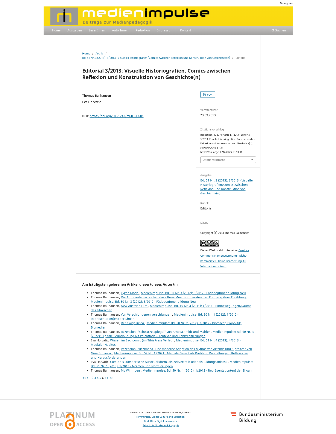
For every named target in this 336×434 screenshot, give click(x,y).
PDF (209, 94)
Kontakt (185, 30)
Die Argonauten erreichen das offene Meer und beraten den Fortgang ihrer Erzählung (184, 297)
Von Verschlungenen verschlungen (146, 314)
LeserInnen (97, 30)
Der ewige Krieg (133, 323)
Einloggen (286, 3)
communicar (143, 416)
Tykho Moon (130, 293)
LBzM (146, 421)
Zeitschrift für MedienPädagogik (161, 425)
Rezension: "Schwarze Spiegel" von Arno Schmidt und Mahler (166, 332)
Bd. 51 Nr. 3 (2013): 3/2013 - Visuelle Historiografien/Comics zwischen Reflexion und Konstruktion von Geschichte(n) (156, 58)
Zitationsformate (214, 160)
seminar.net (171, 421)
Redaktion (142, 30)
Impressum (165, 30)
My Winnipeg (131, 370)
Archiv (99, 53)
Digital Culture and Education (168, 416)
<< (84, 378)
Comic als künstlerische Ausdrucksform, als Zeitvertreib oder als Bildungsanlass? (169, 362)
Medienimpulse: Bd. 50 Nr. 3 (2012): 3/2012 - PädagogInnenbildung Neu (193, 293)
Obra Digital (157, 421)
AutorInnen (120, 30)
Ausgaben (74, 30)
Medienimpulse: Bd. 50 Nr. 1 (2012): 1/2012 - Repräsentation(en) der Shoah (197, 370)
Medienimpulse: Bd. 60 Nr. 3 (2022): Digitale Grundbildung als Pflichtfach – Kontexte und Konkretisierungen (172, 334)
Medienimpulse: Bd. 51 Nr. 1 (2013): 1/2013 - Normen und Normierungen (172, 364)
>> (111, 378)
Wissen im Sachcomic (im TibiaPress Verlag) (142, 340)
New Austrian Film (134, 306)
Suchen (279, 30)
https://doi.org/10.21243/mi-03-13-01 (117, 116)
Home (56, 30)
